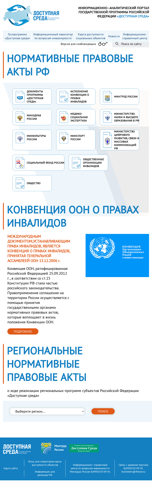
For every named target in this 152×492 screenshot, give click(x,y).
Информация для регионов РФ (45, 473)
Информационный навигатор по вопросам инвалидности (53, 36)
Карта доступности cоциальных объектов (90, 36)
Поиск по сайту (131, 44)
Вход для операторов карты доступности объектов (44, 463)
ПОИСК (103, 411)
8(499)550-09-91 (100, 471)
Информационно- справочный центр (134, 36)
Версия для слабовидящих (78, 44)
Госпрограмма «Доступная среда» (17, 36)
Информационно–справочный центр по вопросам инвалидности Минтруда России (89, 468)
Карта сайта (11, 468)
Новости (114, 36)
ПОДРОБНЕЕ (23, 331)
